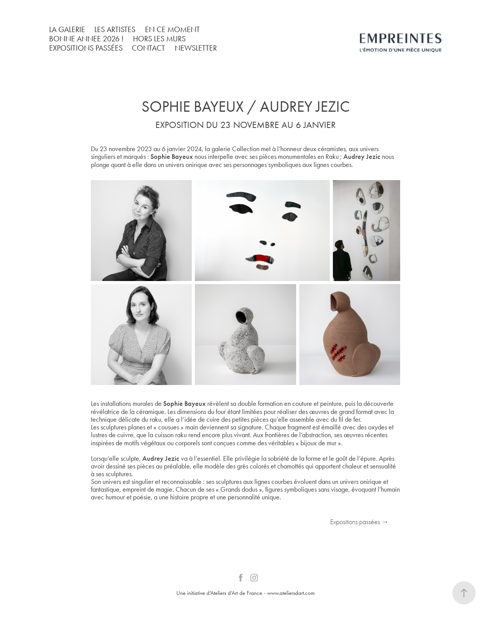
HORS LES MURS (159, 38)
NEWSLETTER (196, 48)
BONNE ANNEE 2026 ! (86, 38)
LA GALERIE (67, 29)
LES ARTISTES (114, 29)
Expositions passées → (359, 522)
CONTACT (148, 48)
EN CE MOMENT (172, 29)
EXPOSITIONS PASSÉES (86, 48)
